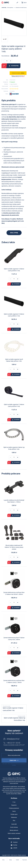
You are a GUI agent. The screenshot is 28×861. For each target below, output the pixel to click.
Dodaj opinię (14, 232)
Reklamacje (14, 817)
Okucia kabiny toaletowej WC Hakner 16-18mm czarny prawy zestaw (14, 547)
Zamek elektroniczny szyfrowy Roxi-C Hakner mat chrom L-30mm (14, 593)
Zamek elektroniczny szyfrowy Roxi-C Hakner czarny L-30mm (14, 681)
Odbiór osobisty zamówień (14, 833)
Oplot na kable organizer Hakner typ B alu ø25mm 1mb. (14, 448)
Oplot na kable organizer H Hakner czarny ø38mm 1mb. (14, 315)
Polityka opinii (14, 814)
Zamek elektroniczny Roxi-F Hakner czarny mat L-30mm (14, 638)
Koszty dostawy (14, 827)
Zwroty (14, 811)
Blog (14, 820)
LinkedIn (14, 848)
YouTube (14, 845)
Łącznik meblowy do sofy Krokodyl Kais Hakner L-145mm (14, 501)
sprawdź (16, 86)
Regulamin (14, 805)
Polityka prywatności (14, 808)
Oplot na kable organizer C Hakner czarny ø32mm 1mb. (14, 405)
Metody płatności (14, 830)
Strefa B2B (14, 824)
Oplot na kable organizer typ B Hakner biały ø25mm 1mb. (14, 360)
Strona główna (10, 7)
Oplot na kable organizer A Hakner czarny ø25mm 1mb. (14, 269)
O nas (14, 802)
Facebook (14, 842)
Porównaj (3, 65)
